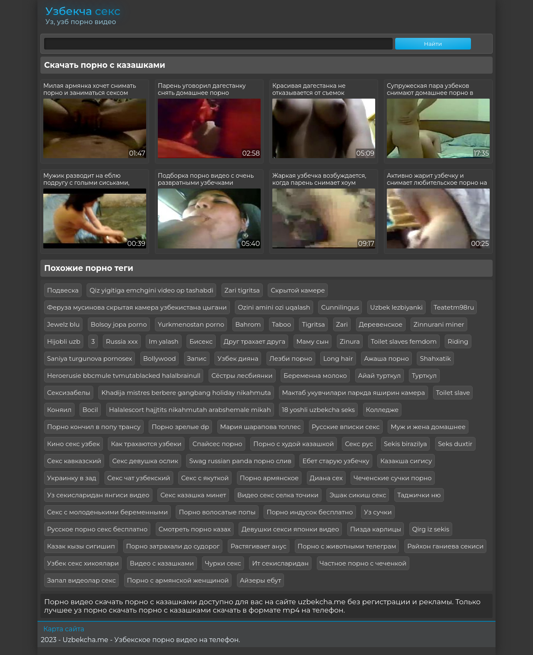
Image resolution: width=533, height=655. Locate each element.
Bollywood (159, 358)
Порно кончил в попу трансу (94, 427)
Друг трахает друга (254, 341)
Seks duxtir (455, 444)
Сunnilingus (340, 307)
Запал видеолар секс (81, 580)
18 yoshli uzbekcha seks (318, 410)
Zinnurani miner (438, 324)
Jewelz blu (63, 324)
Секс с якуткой (205, 478)
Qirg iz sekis (430, 529)
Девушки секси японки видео (290, 529)
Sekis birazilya (405, 444)
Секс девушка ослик (145, 461)
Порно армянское (269, 478)
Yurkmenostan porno (191, 324)
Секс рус (359, 444)
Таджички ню (419, 495)
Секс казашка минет (193, 495)
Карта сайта (63, 629)
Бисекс (201, 341)
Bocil (90, 410)
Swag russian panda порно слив (240, 461)
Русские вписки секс (346, 427)
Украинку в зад (71, 478)
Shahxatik (435, 358)
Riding (458, 341)
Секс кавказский (74, 461)
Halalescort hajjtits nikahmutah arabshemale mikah (190, 410)
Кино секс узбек (73, 444)
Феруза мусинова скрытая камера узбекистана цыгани (137, 307)
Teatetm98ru (454, 307)
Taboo (281, 324)
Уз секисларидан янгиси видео (98, 495)
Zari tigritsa (242, 290)
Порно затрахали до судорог (173, 546)
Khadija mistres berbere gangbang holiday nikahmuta (186, 393)
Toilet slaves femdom (404, 341)
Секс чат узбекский (138, 478)
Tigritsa (313, 324)
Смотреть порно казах (195, 529)
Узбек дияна (237, 358)
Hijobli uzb (63, 341)
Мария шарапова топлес (260, 427)
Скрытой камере (298, 290)
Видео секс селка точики (278, 495)
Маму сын (312, 341)
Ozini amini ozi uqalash (274, 307)
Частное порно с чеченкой (363, 563)
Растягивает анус (258, 546)
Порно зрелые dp (180, 427)
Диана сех (326, 478)
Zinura (350, 341)
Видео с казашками (162, 563)
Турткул (424, 376)
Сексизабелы (68, 393)
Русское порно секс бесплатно (97, 529)
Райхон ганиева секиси (445, 546)
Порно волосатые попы (217, 512)
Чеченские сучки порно (392, 478)
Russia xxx (121, 341)
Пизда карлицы (375, 529)
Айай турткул (379, 376)
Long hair (338, 358)
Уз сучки (378, 512)
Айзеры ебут (260, 580)
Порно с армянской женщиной (178, 580)
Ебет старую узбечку (335, 461)
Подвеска (63, 290)
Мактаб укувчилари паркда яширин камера (353, 393)
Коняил (59, 410)
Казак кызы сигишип (81, 546)
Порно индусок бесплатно (309, 512)
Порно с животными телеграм (347, 546)
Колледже (382, 410)
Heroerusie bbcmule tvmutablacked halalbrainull (123, 376)
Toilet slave (453, 393)
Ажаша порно (386, 358)
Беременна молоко (315, 376)
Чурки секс (223, 563)
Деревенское (381, 324)
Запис (197, 358)
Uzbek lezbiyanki (396, 307)
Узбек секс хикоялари (83, 563)
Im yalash (163, 341)
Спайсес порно (217, 444)
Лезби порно (290, 358)
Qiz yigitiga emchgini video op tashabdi (151, 290)
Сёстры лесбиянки (242, 376)
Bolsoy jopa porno (119, 324)
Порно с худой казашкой (293, 444)
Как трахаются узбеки (146, 444)
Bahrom (248, 324)
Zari (342, 324)
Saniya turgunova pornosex (89, 358)
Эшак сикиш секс (357, 495)
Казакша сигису (406, 461)
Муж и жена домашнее (428, 427)
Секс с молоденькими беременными (107, 512)
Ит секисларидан (280, 563)
